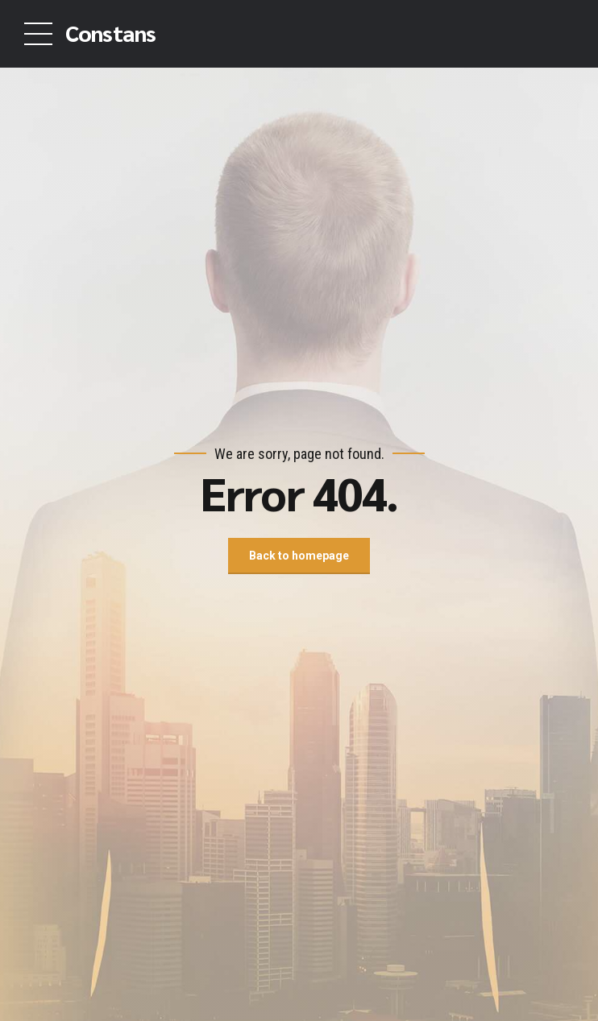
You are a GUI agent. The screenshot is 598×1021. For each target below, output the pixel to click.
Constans (110, 32)
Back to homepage (299, 555)
